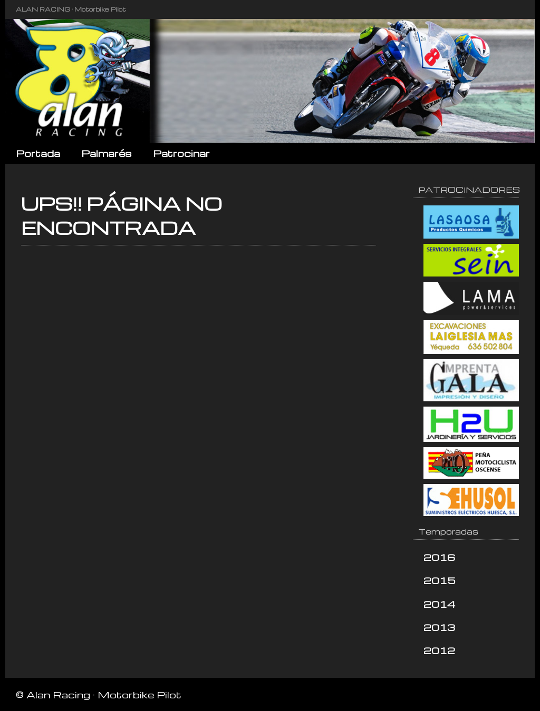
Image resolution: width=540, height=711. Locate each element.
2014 (439, 604)
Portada (38, 153)
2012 (439, 650)
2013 (439, 627)
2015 (439, 580)
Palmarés (106, 153)
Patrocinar (181, 153)
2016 (439, 557)
